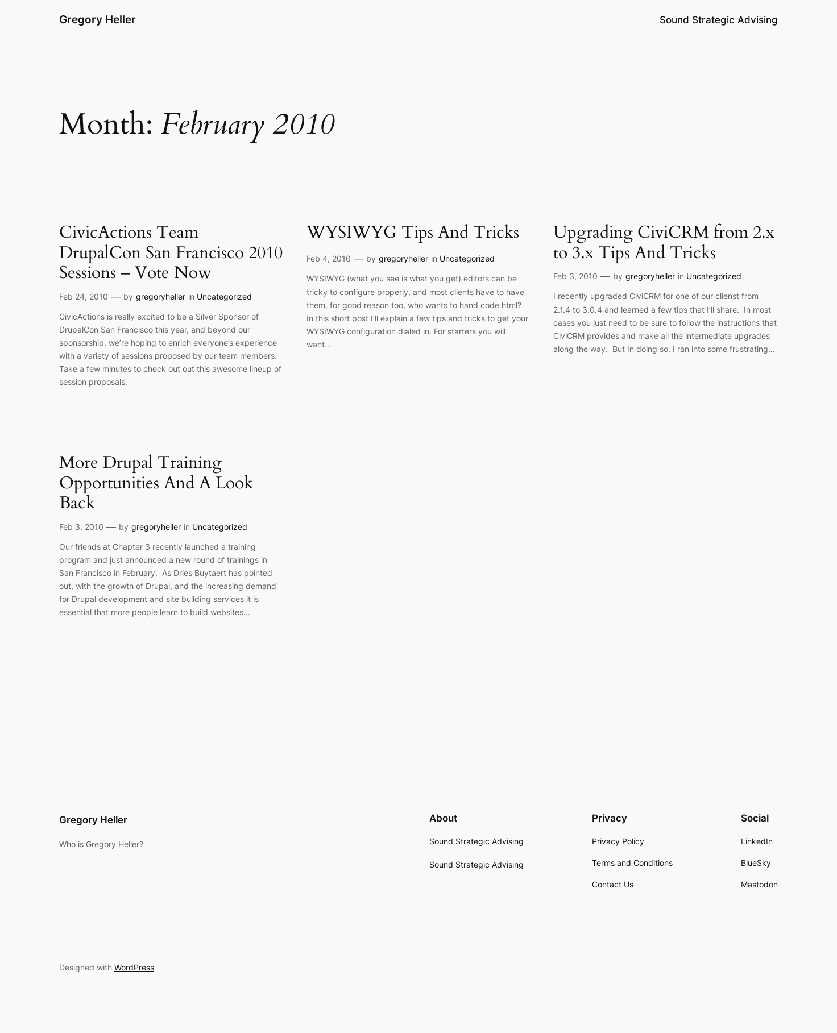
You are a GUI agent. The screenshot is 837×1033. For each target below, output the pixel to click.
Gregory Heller (97, 19)
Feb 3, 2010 (575, 276)
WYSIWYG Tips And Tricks (412, 233)
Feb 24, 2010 (83, 296)
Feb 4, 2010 (328, 258)
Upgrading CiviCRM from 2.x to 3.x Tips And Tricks (663, 243)
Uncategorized (224, 296)
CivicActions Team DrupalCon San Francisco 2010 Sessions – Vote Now (171, 253)
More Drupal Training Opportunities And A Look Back (156, 483)
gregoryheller (160, 296)
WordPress (134, 967)
